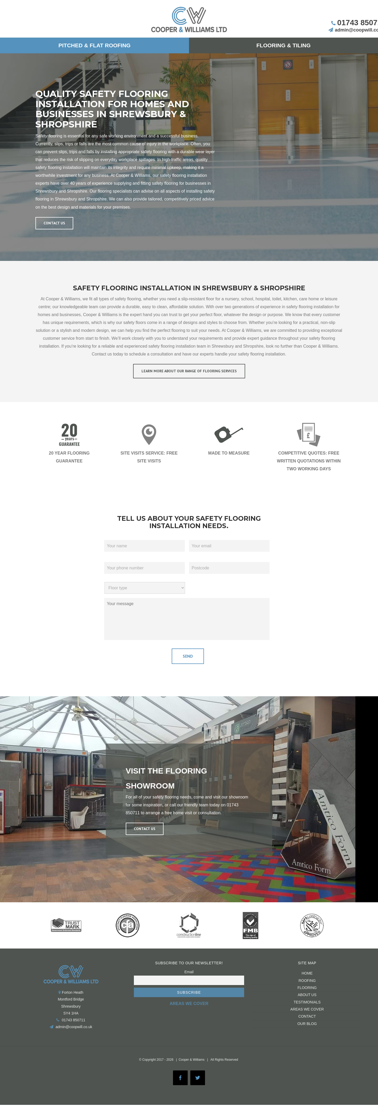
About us (307, 993)
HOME (307, 972)
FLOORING (307, 986)
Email (188, 970)
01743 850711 (73, 1018)
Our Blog (307, 1022)
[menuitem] (94, 45)
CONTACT (307, 1015)
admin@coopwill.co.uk (74, 1025)
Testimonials (307, 1000)
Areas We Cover (307, 1007)
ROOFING (307, 979)
